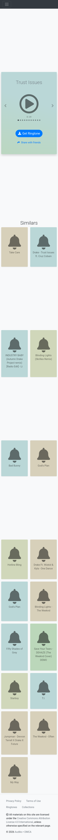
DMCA (27, 831)
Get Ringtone (29, 133)
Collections (28, 807)
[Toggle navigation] (6, 4)
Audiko (18, 831)
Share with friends (29, 142)
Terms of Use (33, 801)
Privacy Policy (13, 801)
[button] (5, 106)
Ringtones (11, 807)
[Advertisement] (29, 40)
